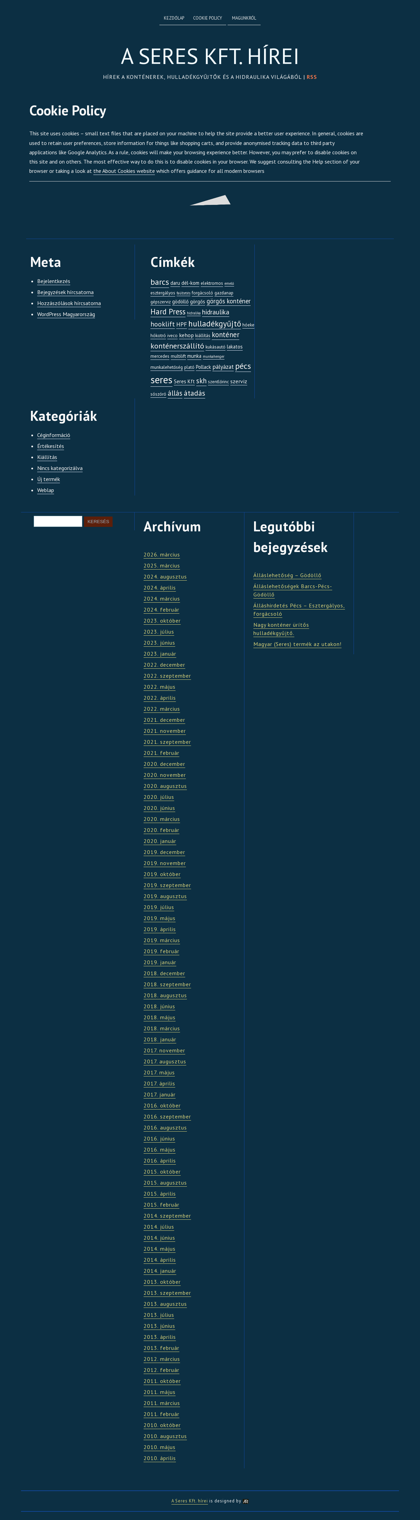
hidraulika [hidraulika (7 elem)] (215, 312)
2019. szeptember (167, 885)
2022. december (164, 664)
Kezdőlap (174, 18)
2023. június (159, 642)
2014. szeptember (167, 1215)
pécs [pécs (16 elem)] (243, 366)
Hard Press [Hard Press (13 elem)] (168, 311)
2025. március (162, 565)
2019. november (165, 863)
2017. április (159, 1083)
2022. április (160, 697)
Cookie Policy (207, 18)
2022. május (160, 686)
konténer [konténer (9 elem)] (225, 334)
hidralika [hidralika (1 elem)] (194, 313)
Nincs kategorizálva (60, 468)
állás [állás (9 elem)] (175, 393)
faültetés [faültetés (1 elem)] (183, 293)
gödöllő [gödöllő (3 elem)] (180, 301)
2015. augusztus (165, 1182)
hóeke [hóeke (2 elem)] (248, 325)
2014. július (159, 1226)
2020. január (160, 840)
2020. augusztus (165, 785)
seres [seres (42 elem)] (161, 379)
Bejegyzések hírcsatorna (65, 292)
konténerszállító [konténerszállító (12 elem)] (177, 346)
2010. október (162, 1425)
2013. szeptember (167, 1292)
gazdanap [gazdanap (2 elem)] (223, 293)
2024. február (161, 609)
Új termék (48, 479)
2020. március (162, 818)
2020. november (165, 774)
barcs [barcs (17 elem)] (159, 281)
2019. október (162, 874)
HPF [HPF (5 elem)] (181, 324)
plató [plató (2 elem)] (189, 367)
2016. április (160, 1160)
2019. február (161, 951)
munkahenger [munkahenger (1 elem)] (213, 356)
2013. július (159, 1314)
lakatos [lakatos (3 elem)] (235, 346)
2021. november (165, 730)
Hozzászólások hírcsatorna (69, 303)
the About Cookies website (124, 170)
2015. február (161, 1204)
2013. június (159, 1325)
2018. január (160, 1039)
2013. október (162, 1281)
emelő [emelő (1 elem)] (229, 283)
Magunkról (244, 18)
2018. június (159, 1006)
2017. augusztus (165, 1061)
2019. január (160, 962)
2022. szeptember (167, 675)
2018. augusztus (165, 995)
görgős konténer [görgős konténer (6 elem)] (229, 301)
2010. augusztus (165, 1436)
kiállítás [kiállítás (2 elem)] (202, 336)
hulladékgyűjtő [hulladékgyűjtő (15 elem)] (214, 323)
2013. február (161, 1347)
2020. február (161, 829)
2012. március (162, 1358)
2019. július (159, 907)
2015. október (162, 1171)
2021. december (164, 719)
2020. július (159, 796)
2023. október (162, 620)
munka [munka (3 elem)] (194, 356)
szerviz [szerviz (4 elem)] (238, 381)
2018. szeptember (167, 984)
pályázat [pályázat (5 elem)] (223, 367)
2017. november (164, 1050)
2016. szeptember (167, 1116)
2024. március (162, 598)
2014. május (160, 1248)
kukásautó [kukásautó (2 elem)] (215, 347)
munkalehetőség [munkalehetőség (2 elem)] (166, 367)
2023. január (160, 653)
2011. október (162, 1380)
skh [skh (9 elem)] (201, 380)
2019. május (160, 918)
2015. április (160, 1193)
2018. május (160, 1017)
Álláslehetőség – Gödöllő (287, 575)
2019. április (160, 929)
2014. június (159, 1237)
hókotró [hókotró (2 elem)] (158, 336)
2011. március (162, 1402)
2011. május (160, 1391)
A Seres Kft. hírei (210, 56)
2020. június (159, 807)
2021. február (161, 752)
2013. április (160, 1336)
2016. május (160, 1149)
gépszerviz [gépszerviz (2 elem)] (160, 302)
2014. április (160, 1259)
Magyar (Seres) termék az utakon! (297, 644)
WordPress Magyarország (66, 314)
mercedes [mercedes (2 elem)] (159, 356)
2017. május (159, 1072)
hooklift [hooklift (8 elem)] (162, 324)
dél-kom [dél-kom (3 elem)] (190, 283)
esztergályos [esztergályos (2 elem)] (162, 293)
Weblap (45, 490)
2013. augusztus (165, 1303)
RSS (312, 76)
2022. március (162, 708)
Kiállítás (47, 457)
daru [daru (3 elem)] (175, 283)
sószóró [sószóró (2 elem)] (158, 394)
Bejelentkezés (53, 281)
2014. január (160, 1270)
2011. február (161, 1413)
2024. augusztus (165, 576)
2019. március (162, 940)
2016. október (162, 1105)
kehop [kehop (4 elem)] (186, 335)
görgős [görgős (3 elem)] (197, 301)
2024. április (160, 587)
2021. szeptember (167, 741)
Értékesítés (50, 446)
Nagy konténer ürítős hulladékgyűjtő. (281, 628)
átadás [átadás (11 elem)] (194, 393)
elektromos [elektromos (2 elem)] (212, 283)
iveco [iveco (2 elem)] (172, 336)
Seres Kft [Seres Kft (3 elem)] (184, 381)
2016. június (159, 1138)
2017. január (160, 1094)
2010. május (160, 1447)
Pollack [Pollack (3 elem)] (203, 367)
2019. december (164, 852)
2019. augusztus (165, 896)
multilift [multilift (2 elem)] (178, 356)
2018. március (162, 1028)
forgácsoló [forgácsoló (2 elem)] (202, 293)
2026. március (162, 554)
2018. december (164, 973)
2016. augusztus (165, 1127)
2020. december (164, 763)
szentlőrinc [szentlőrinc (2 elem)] (218, 382)
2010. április (160, 1458)
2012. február (161, 1369)
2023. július (159, 631)
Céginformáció (53, 434)
